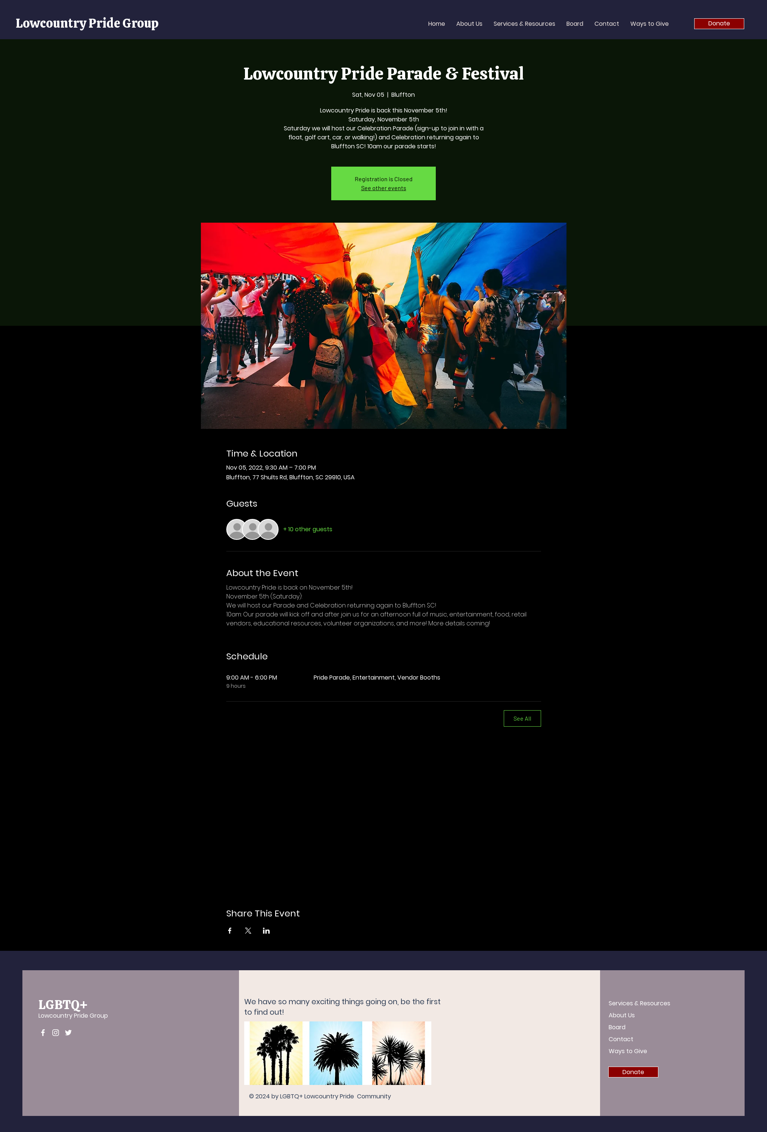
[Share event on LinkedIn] (266, 931)
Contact (621, 1039)
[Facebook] (42, 1032)
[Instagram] (55, 1032)
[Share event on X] (248, 931)
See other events (383, 187)
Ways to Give (628, 1051)
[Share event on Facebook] (229, 931)
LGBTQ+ (63, 1004)
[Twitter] (68, 1032)
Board (617, 1027)
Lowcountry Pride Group (87, 23)
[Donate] (719, 23)
